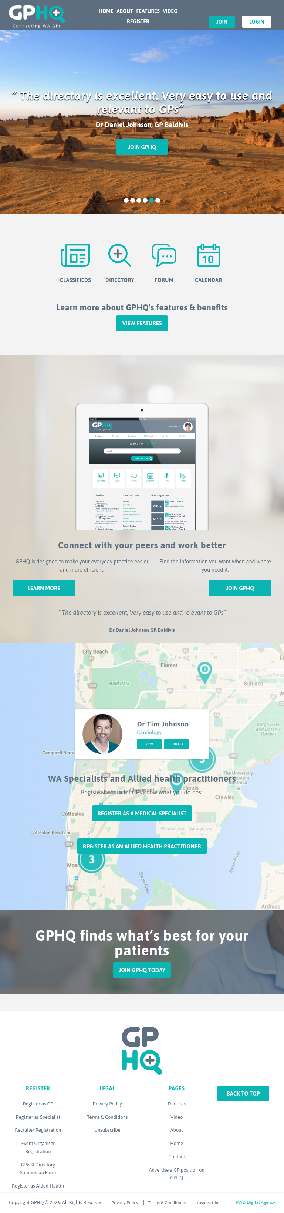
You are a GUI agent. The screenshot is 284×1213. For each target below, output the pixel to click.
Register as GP (38, 1104)
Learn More (43, 588)
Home (106, 11)
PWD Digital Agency (255, 1202)
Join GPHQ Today (142, 970)
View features (142, 323)
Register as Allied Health (38, 1186)
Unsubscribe (107, 1130)
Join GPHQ (142, 147)
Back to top (243, 1093)
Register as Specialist (38, 1117)
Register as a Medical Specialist (142, 813)
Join (221, 22)
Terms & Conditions (107, 1117)
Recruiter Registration (38, 1130)
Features (147, 11)
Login (256, 22)
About (124, 11)
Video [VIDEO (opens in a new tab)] (170, 11)
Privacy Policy (107, 1104)
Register (138, 21)
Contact (176, 1156)
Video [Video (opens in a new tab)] (176, 1117)
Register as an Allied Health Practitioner (142, 846)
